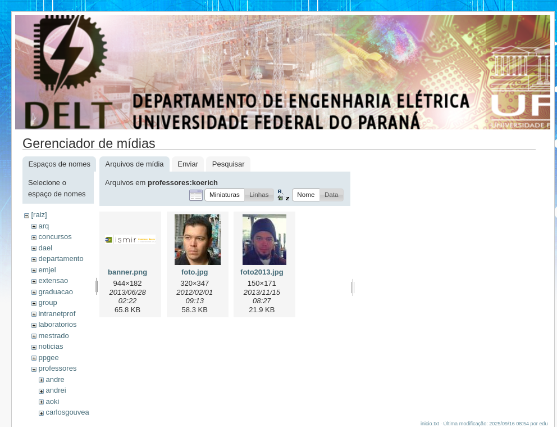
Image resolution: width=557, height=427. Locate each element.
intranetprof (56, 313)
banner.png (127, 272)
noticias (50, 346)
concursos (54, 236)
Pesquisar (228, 164)
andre (54, 379)
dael (45, 248)
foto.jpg (194, 272)
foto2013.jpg (262, 272)
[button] (224, 194)
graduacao (55, 291)
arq (43, 226)
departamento (60, 258)
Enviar (187, 164)
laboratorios (57, 324)
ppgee (48, 357)
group (47, 302)
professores (57, 368)
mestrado (53, 335)
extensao (53, 280)
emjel (47, 270)
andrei (55, 390)
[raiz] (39, 214)
